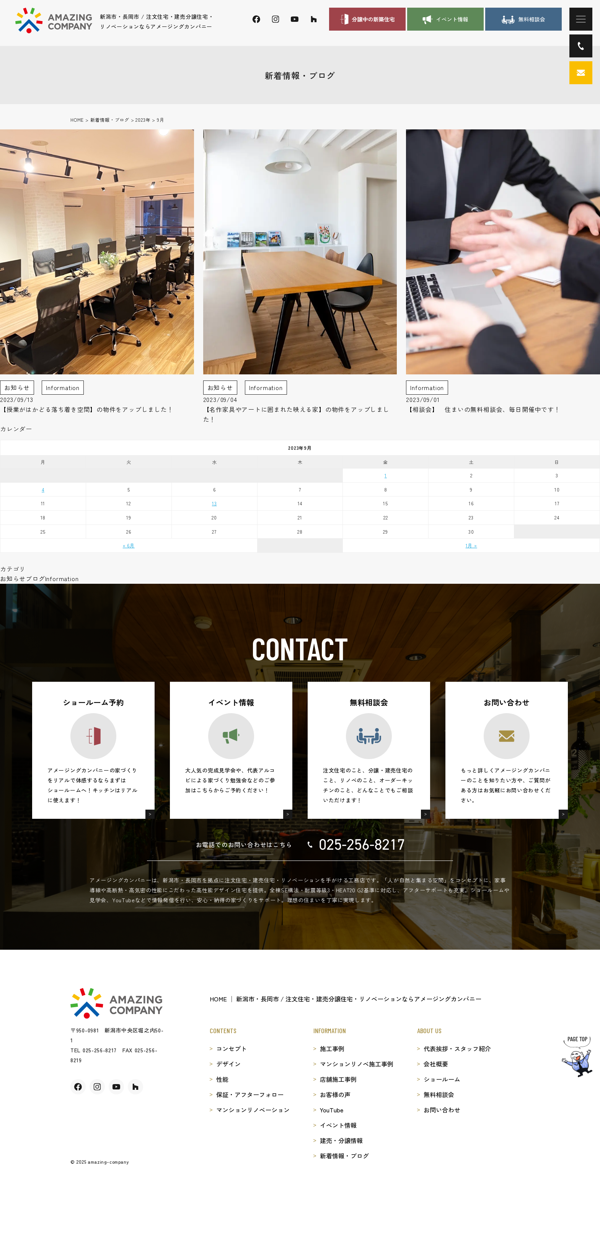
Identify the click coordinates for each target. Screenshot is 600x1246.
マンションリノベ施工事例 (356, 1063)
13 (214, 503)
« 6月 (129, 545)
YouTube (331, 1109)
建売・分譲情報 (341, 1140)
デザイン (228, 1063)
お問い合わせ (442, 1109)
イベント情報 (338, 1125)
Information (62, 578)
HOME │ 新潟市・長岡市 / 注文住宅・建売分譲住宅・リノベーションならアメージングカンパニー (345, 998)
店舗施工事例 (338, 1079)
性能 (222, 1079)
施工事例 (332, 1048)
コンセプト (231, 1048)
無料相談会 (439, 1094)
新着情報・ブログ (344, 1155)
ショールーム (442, 1079)
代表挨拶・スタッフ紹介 (457, 1048)
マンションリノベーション (253, 1109)
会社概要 (436, 1063)
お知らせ (13, 578)
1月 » (471, 545)
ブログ (35, 578)
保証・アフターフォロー (250, 1094)
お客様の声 (335, 1094)
